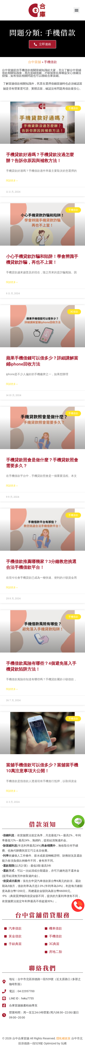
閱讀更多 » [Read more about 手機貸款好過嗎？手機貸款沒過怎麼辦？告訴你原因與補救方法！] (12, 180)
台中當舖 (34, 62)
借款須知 (42, 824)
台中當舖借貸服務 (42, 914)
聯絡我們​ (42, 967)
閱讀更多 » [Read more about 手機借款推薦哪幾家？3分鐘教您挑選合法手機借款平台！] (12, 587)
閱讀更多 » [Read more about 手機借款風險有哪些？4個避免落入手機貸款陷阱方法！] (12, 689)
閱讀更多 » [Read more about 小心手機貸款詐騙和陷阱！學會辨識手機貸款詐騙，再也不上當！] (12, 282)
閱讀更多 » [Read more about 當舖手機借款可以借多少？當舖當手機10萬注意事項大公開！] (12, 791)
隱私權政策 (63, 1038)
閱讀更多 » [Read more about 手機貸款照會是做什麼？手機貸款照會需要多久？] (12, 485)
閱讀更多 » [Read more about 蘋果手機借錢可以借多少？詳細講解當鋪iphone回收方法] (12, 384)
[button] (76, 10)
